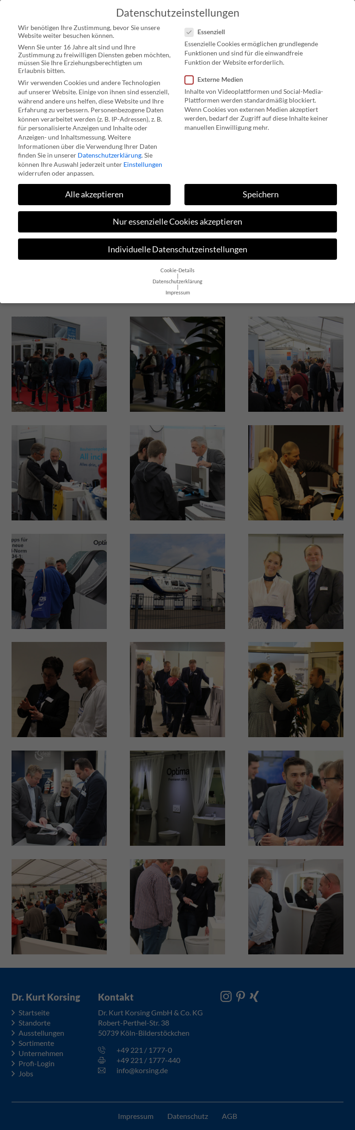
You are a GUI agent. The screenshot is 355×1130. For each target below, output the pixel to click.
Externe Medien (216, 73)
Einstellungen (142, 158)
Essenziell (207, 26)
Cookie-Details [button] (177, 264)
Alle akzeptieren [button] (94, 188)
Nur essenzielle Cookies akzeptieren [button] (177, 215)
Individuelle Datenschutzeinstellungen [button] (177, 243)
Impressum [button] (177, 286)
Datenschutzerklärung (109, 149)
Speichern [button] (261, 188)
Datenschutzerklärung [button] (177, 275)
